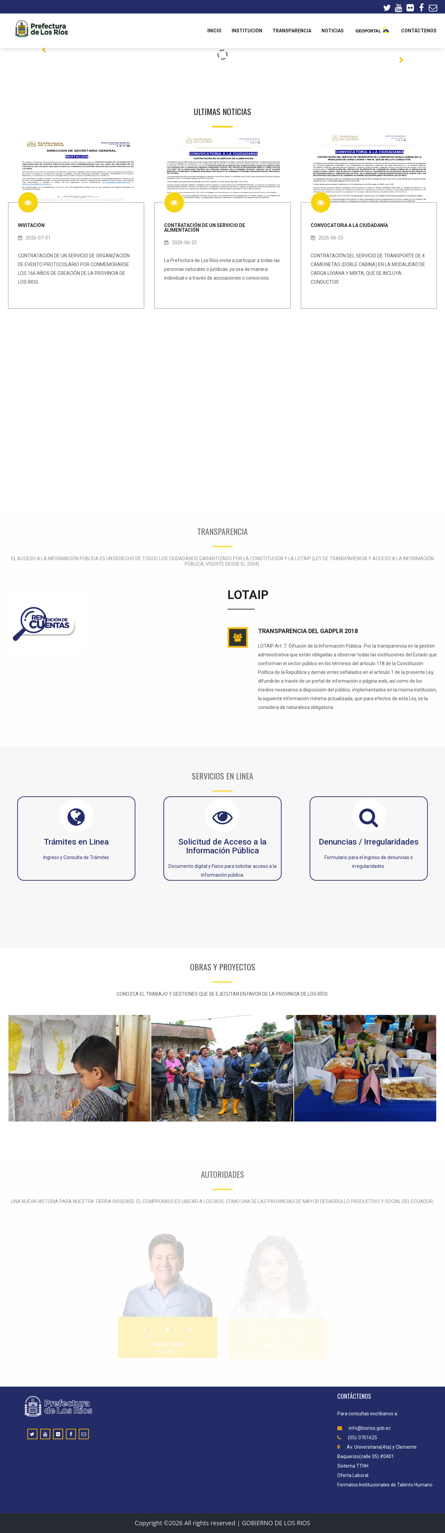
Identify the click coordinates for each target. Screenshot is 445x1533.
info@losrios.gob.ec (364, 1428)
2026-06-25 (180, 242)
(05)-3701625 (357, 1437)
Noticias (332, 30)
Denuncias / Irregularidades (369, 842)
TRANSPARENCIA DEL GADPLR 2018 (308, 630)
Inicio (214, 30)
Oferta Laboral (352, 1475)
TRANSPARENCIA (291, 30)
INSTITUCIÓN (247, 30)
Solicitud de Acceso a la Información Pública (222, 846)
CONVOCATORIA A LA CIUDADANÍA (349, 225)
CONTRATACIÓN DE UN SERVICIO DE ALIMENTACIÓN (204, 227)
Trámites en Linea (76, 842)
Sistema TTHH (352, 1466)
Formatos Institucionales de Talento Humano (385, 1484)
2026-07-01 (34, 237)
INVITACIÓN (31, 225)
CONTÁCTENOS (419, 30)
